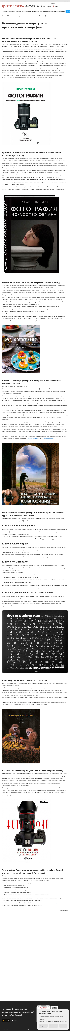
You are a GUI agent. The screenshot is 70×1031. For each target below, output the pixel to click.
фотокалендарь (53, 903)
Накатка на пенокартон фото (26, 434)
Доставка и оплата (10, 1)
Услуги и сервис (61, 11)
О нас (3, 1)
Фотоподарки (35, 11)
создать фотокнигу (43, 903)
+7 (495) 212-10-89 (32, 6)
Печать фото (5, 11)
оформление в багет (48, 439)
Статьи (10, 16)
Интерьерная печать (26, 11)
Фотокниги (12, 11)
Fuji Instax (27, 1029)
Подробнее (43, 1026)
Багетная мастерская (45, 11)
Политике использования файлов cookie (57, 1021)
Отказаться (53, 1026)
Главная (4, 16)
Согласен (63, 1026)
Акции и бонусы (34, 1)
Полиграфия (53, 11)
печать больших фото (33, 439)
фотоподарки (62, 903)
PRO (45, 1)
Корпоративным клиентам (21, 1)
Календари (18, 11)
